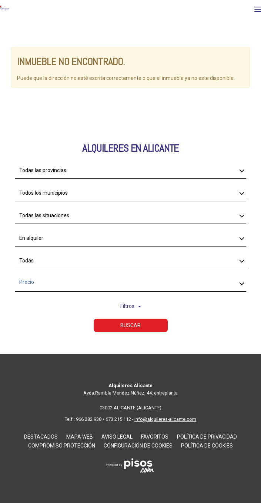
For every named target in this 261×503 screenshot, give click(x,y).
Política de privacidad (207, 437)
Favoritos (154, 437)
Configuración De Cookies (138, 446)
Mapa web (79, 437)
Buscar (130, 325)
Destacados (41, 437)
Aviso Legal (117, 437)
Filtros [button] (130, 306)
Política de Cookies (207, 446)
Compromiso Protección (61, 446)
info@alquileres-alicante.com (165, 419)
